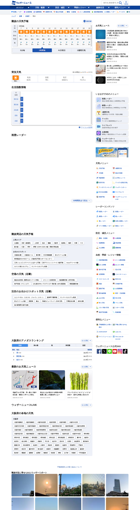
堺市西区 (34, 437)
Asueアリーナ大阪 (72, 263)
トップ (13, 16)
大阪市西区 (52, 422)
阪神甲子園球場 (52, 297)
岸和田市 (71, 437)
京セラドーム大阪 (60, 255)
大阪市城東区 (28, 430)
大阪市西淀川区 (44, 426)
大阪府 (27, 16)
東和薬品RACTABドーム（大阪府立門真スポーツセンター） (33, 259)
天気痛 (16, 110)
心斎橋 (16, 243)
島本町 (16, 453)
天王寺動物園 (47, 255)
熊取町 (46, 453)
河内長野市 (26, 445)
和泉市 (50, 445)
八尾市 (69, 441)
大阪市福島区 (30, 422)
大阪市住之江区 (42, 434)
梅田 (69, 243)
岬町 (59, 453)
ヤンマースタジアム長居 (39, 266)
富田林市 (86, 441)
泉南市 (48, 449)
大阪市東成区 (69, 426)
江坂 (23, 247)
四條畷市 (56, 449)
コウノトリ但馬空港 (49, 280)
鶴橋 (49, 243)
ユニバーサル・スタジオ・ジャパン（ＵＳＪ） (29, 297)
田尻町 (53, 453)
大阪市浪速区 (31, 426)
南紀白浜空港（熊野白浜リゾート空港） (27, 280)
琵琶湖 (31, 301)
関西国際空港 (74, 284)
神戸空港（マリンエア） (22, 284)
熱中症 (16, 99)
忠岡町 (38, 453)
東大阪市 (40, 449)
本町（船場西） (27, 243)
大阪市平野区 (54, 434)
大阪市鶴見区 (30, 434)
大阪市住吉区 (53, 430)
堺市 (28, 247)
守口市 (47, 441)
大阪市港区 (62, 422)
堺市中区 (17, 437)
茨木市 (62, 441)
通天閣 (38, 255)
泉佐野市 (77, 441)
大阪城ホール (28, 255)
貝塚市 (40, 441)
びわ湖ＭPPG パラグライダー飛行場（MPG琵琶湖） (50, 284)
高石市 (24, 449)
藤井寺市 (32, 449)
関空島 (18, 356)
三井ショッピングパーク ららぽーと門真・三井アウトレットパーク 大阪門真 (38, 263)
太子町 (66, 453)
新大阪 (16, 247)
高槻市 (32, 441)
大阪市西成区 (78, 430)
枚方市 (54, 441)
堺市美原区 (61, 437)
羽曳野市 (72, 445)
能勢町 (31, 453)
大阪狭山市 (73, 449)
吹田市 (16, 441)
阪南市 (82, 449)
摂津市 (16, 449)
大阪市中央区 (76, 434)
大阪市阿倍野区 (41, 430)
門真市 (81, 445)
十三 (81, 243)
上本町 (37, 243)
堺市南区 (43, 437)
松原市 (35, 445)
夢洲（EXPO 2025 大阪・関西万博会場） (46, 247)
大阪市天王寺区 (19, 426)
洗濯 (16, 120)
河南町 (73, 453)
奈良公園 (81, 301)
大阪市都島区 (18, 422)
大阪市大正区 (73, 422)
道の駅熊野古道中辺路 (21, 305)
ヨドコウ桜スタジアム (21, 266)
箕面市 (57, 445)
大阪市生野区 (80, 426)
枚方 (18, 360)
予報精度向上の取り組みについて (69, 467)
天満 (75, 243)
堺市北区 (52, 437)
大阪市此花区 (41, 422)
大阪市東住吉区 (66, 430)
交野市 (64, 449)
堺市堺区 (86, 434)
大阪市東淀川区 (57, 426)
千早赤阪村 (82, 453)
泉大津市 (24, 441)
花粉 (16, 115)
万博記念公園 (70, 301)
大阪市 (56, 243)
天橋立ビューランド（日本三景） (52, 301)
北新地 (63, 243)
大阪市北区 (65, 434)
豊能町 (24, 453)
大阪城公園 (17, 255)
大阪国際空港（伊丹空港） (67, 280)
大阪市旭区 (17, 430)
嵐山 (37, 301)
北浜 (43, 243)
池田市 (86, 437)
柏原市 (64, 445)
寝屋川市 (17, 445)
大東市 (42, 445)
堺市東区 (26, 437)
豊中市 (79, 437)
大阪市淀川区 (18, 434)
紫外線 (16, 104)
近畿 (20, 16)
